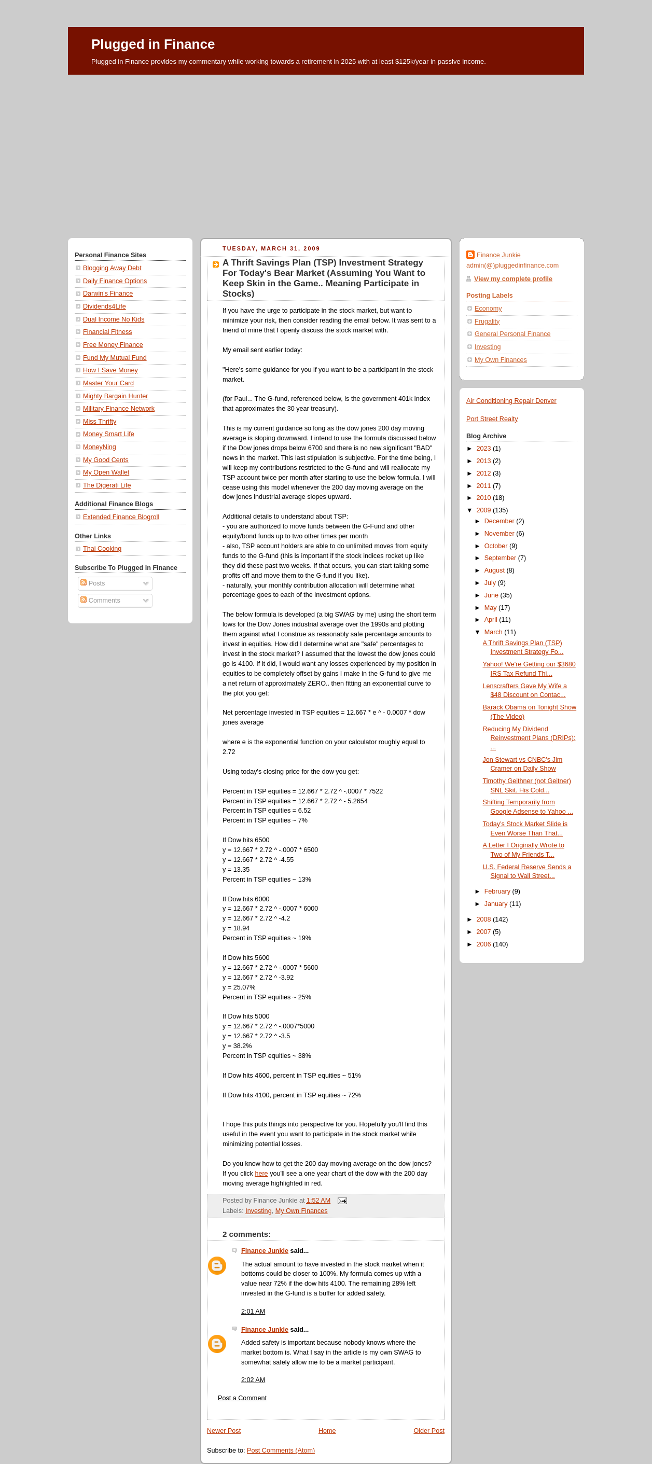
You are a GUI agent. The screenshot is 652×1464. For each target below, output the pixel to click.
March (494, 632)
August (495, 570)
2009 (485, 510)
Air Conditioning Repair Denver (511, 401)
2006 (485, 944)
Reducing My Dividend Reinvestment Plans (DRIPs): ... (529, 738)
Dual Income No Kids (113, 319)
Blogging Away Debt (112, 268)
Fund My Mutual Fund (115, 357)
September (501, 558)
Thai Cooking (102, 548)
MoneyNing (99, 447)
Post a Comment (242, 1398)
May (491, 607)
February (498, 891)
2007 (485, 932)
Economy (488, 308)
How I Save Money (110, 370)
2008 (485, 919)
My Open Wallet (106, 472)
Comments (100, 600)
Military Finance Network (119, 408)
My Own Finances (301, 1211)
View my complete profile (513, 279)
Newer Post (224, 1430)
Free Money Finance (113, 344)
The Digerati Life (107, 485)
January (496, 904)
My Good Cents (106, 460)
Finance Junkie (264, 1250)
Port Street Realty (492, 419)
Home (327, 1430)
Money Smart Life (108, 434)
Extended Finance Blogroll (121, 517)
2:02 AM (253, 1380)
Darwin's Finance (108, 293)
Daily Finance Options (115, 281)
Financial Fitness (107, 332)
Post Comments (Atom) (281, 1450)
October (496, 546)
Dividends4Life (104, 306)
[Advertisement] (326, 152)
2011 (485, 486)
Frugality (487, 321)
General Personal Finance (513, 334)
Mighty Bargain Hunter (115, 396)
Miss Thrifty (99, 421)
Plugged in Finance (153, 44)
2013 (485, 461)
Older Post (429, 1430)
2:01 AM (253, 1311)
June (492, 595)
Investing (258, 1211)
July (491, 583)
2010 (485, 497)
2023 (485, 448)
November (500, 533)
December (500, 521)
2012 (485, 473)
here (261, 1173)
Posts (92, 583)
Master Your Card (108, 383)
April (492, 619)
